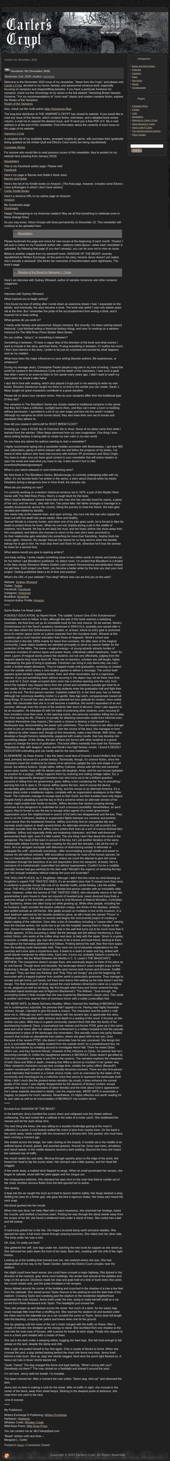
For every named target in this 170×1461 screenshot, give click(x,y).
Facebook (10, 169)
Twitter (18, 585)
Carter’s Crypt (13, 85)
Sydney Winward (26, 582)
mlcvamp (48, 76)
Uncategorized (139, 87)
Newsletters (11, 161)
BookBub (23, 596)
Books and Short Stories (143, 66)
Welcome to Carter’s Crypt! (144, 120)
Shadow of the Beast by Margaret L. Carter (44, 272)
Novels (135, 84)
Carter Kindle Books (16, 191)
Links (134, 113)
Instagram (24, 593)
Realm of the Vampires (18, 103)
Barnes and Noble (15, 178)
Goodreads (11, 208)
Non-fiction (137, 80)
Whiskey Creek (34, 1422)
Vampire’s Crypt (14, 133)
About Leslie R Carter (142, 127)
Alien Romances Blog (57, 108)
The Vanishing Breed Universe (146, 131)
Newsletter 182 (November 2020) (30, 70)
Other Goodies (139, 135)
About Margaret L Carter (143, 124)
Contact (135, 109)
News (20, 1445)
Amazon (9, 199)
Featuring (136, 70)
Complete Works (14, 147)
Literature (136, 73)
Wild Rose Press (37, 1426)
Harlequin (24, 1418)
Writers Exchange (56, 1415)
